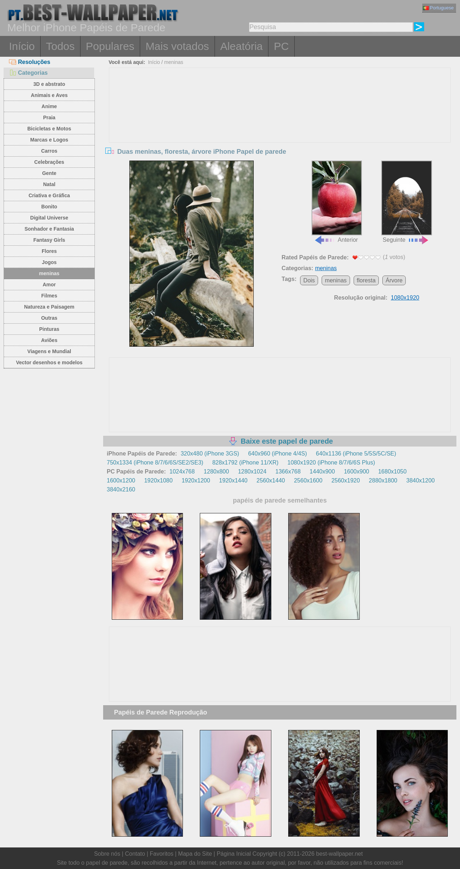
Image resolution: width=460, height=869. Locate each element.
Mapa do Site (195, 854)
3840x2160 (121, 489)
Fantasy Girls (49, 240)
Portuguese (438, 7)
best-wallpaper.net (339, 854)
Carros (49, 151)
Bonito (49, 206)
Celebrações (49, 162)
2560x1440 (271, 480)
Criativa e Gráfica (49, 195)
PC (281, 46)
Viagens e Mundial (49, 351)
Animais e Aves (49, 95)
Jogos (49, 262)
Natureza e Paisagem (49, 307)
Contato (135, 854)
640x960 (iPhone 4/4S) (277, 453)
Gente (49, 173)
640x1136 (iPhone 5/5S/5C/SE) (356, 453)
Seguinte (406, 202)
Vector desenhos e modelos (49, 362)
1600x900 (356, 471)
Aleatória (241, 46)
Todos (60, 46)
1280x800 (216, 471)
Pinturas (49, 329)
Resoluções (29, 62)
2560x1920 (345, 480)
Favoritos (162, 854)
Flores (49, 251)
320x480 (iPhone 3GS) (210, 453)
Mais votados (177, 46)
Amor (49, 284)
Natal (49, 184)
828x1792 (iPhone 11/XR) (245, 462)
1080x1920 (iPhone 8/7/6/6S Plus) (331, 462)
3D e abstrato (49, 84)
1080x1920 (405, 298)
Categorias (28, 73)
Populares (110, 46)
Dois (309, 280)
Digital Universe (49, 218)
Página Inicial (234, 854)
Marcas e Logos (49, 140)
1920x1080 (158, 480)
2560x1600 (308, 480)
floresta (366, 280)
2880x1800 (383, 480)
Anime (49, 106)
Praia (49, 117)
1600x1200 (121, 480)
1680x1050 (392, 471)
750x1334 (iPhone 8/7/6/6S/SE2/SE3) (155, 462)
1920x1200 (195, 480)
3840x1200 (420, 480)
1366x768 (287, 471)
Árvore (394, 280)
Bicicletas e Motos (49, 128)
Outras (49, 318)
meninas (49, 273)
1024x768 (182, 471)
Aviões (49, 340)
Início (22, 46)
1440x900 (322, 471)
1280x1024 (252, 471)
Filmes (49, 296)
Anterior (337, 202)
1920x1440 (233, 480)
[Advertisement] (280, 121)
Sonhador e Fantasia (49, 229)
